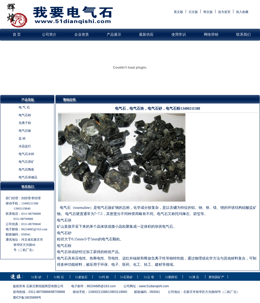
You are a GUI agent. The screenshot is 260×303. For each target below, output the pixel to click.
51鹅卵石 (171, 277)
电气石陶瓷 (26, 169)
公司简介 (49, 34)
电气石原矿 (26, 162)
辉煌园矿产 (216, 277)
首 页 (17, 34)
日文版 (193, 12)
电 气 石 (24, 107)
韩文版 (208, 12)
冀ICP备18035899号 (27, 297)
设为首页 (224, 12)
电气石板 (25, 130)
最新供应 (146, 34)
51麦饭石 (81, 277)
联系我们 (243, 34)
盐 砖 (22, 138)
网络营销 (211, 34)
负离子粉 (25, 123)
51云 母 (149, 277)
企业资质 (81, 34)
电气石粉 (25, 115)
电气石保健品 (28, 177)
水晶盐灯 (25, 146)
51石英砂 (126, 277)
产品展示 (114, 34)
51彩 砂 (36, 277)
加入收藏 (242, 12)
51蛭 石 (59, 277)
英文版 (178, 12)
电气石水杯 (26, 154)
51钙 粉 (104, 277)
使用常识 (178, 34)
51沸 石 (194, 277)
